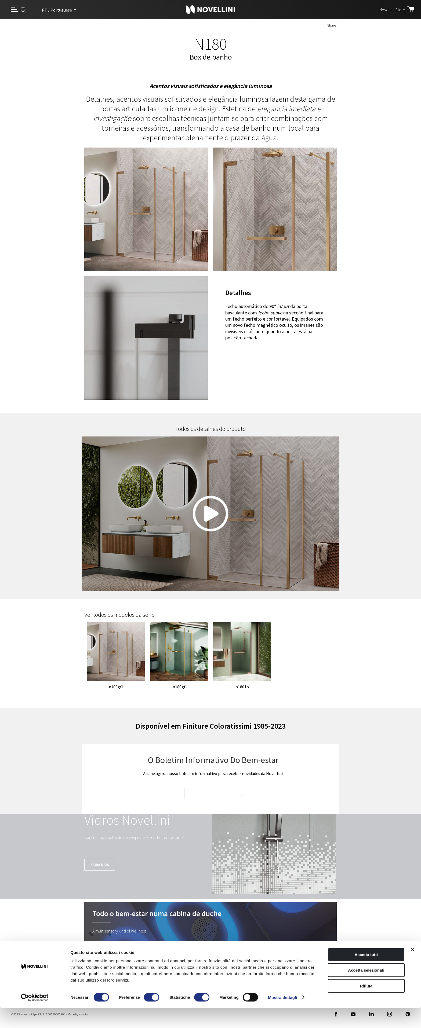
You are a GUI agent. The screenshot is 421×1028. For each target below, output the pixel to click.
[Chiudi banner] (413, 969)
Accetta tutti (366, 974)
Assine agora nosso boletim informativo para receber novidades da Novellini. (213, 773)
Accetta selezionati (366, 990)
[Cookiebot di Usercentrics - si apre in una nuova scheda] (34, 1018)
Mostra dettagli (282, 1017)
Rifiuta (366, 1006)
